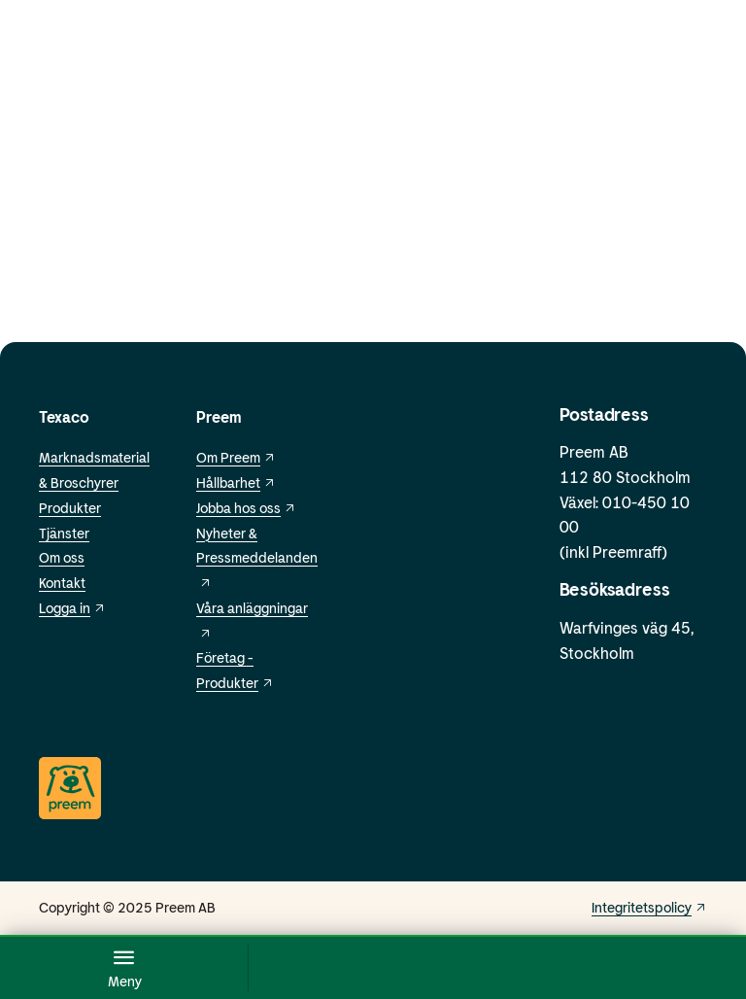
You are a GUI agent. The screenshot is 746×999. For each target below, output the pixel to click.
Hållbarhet (236, 482)
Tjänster (64, 533)
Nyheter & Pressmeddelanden (257, 557)
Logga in (72, 608)
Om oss (62, 557)
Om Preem (236, 457)
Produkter (70, 508)
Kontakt (62, 582)
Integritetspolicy (649, 907)
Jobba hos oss (246, 508)
